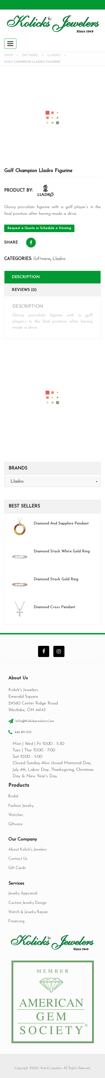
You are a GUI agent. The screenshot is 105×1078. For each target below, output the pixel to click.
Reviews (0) (24, 290)
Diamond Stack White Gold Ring (62, 551)
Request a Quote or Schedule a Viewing (39, 228)
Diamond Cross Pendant (55, 607)
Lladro (54, 55)
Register (93, 3)
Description (26, 277)
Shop (8, 55)
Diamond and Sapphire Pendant (61, 523)
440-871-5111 (22, 732)
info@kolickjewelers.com (35, 721)
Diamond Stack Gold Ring (56, 579)
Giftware (30, 55)
